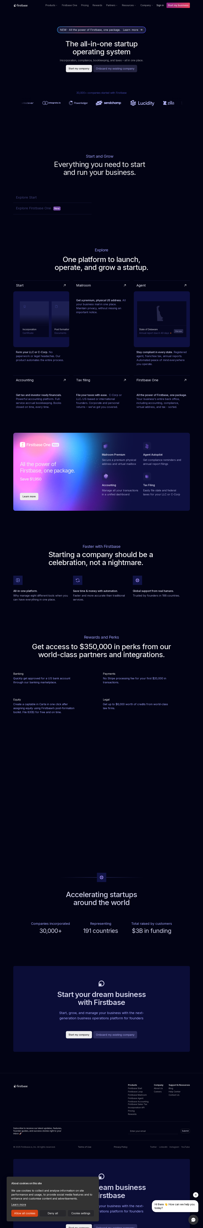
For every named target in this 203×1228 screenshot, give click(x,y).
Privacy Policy (120, 1147)
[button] (51, 5)
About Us (158, 1088)
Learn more (18, 1204)
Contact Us (174, 1095)
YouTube (185, 1147)
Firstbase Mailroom (137, 1095)
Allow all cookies (24, 1213)
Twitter (153, 1147)
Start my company (79, 68)
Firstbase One (69, 5)
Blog (171, 1088)
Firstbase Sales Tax (137, 1104)
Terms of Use (84, 1147)
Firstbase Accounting (138, 1101)
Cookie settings (80, 1213)
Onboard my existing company (115, 68)
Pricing (85, 5)
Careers (158, 1091)
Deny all (53, 1213)
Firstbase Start (135, 1088)
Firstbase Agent (135, 1098)
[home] (28, 5)
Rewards (97, 5)
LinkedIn (163, 1147)
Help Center (174, 1091)
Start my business (178, 5)
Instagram (174, 1147)
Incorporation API (136, 1107)
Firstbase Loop (135, 1091)
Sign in (160, 5)
